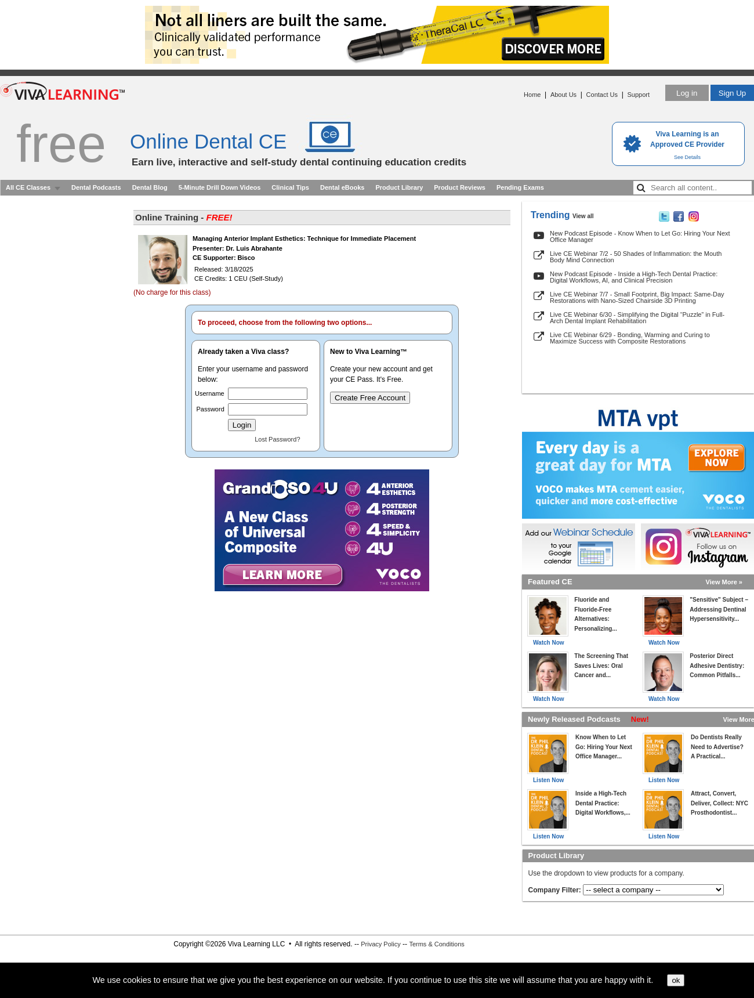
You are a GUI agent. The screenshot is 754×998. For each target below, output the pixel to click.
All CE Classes (28, 187)
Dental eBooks (342, 187)
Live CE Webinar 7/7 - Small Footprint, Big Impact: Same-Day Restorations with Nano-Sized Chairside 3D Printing (637, 297)
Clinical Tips (290, 187)
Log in (686, 93)
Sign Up (732, 93)
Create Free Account (370, 397)
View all (583, 216)
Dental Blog (150, 187)
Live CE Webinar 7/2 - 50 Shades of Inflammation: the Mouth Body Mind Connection (636, 256)
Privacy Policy (380, 944)
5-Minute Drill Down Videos (220, 187)
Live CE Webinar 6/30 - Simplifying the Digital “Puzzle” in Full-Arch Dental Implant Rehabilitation (637, 317)
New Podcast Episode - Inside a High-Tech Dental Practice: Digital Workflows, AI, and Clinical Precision (633, 277)
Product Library (399, 187)
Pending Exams (520, 187)
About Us (563, 94)
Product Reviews (459, 187)
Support (638, 94)
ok (676, 980)
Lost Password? (277, 439)
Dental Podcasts (96, 187)
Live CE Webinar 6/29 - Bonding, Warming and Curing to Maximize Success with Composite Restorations (630, 338)
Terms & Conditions (436, 944)
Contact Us (602, 94)
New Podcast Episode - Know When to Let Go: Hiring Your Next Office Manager (640, 236)
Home (532, 94)
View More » (724, 581)
